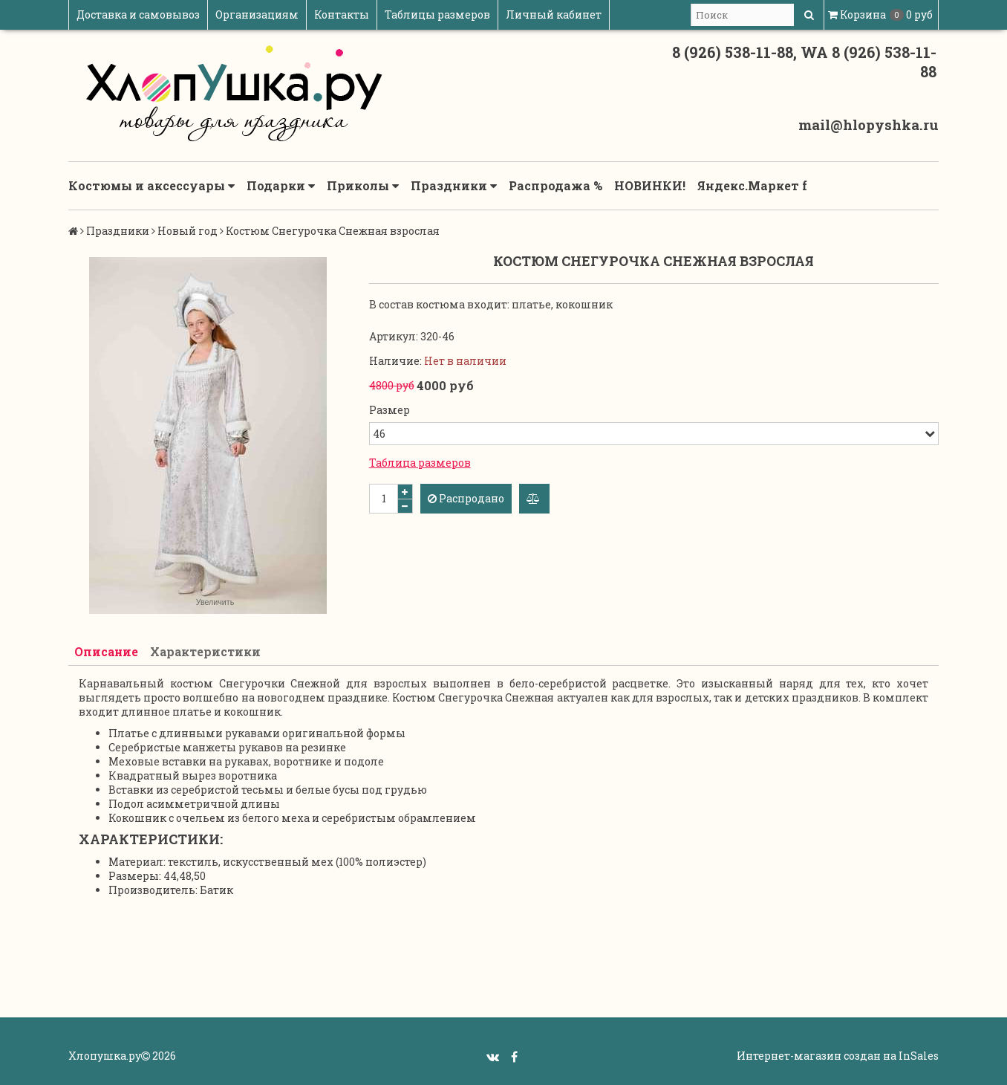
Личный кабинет (554, 14)
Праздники (454, 185)
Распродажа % (555, 185)
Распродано (466, 498)
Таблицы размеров (437, 14)
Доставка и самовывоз (138, 14)
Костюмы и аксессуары (151, 185)
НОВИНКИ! (649, 185)
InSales (919, 1056)
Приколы (363, 185)
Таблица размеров (420, 463)
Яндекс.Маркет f (752, 185)
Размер (389, 410)
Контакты (341, 14)
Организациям (257, 14)
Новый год (187, 231)
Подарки (281, 185)
